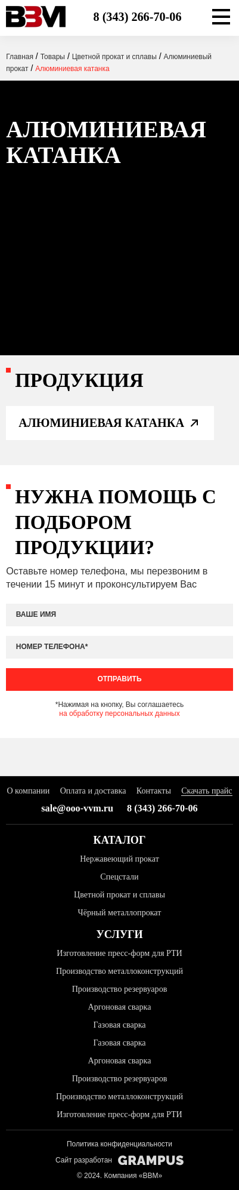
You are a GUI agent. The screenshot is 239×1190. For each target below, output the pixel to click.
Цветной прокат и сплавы (119, 894)
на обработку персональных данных (119, 713)
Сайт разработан (119, 1160)
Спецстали (119, 876)
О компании (28, 790)
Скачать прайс (206, 790)
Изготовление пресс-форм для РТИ (119, 953)
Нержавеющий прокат (119, 858)
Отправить (119, 679)
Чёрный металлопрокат (120, 912)
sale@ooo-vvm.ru (77, 808)
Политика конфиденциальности (119, 1144)
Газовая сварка (119, 1024)
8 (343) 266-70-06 (137, 16)
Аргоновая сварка (119, 1006)
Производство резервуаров (119, 989)
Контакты (153, 790)
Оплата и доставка (93, 790)
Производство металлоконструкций (119, 971)
